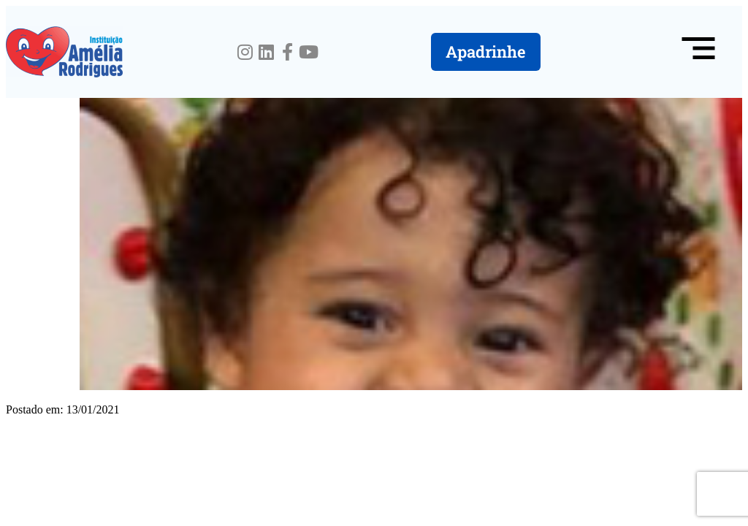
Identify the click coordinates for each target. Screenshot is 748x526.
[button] (698, 51)
